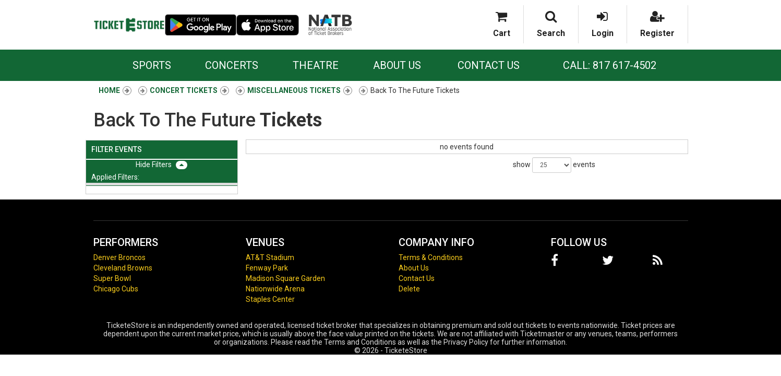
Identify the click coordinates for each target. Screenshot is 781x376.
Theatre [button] (316, 65)
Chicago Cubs (115, 289)
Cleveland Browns (122, 268)
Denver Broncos (119, 257)
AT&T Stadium (270, 257)
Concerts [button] (231, 65)
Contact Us (489, 65)
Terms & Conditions (431, 257)
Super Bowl (112, 278)
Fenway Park (267, 268)
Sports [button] (152, 65)
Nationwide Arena (275, 289)
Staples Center (270, 299)
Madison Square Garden (285, 278)
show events (554, 165)
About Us (397, 65)
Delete (409, 289)
